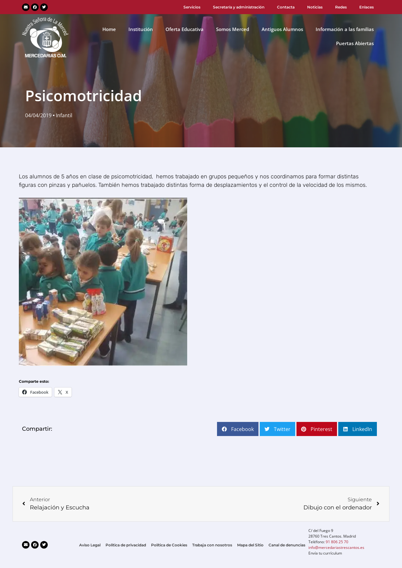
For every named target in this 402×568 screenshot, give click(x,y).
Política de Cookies (169, 545)
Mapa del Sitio (250, 545)
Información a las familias (345, 29)
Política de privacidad (126, 545)
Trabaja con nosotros (212, 545)
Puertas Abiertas (355, 43)
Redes (341, 7)
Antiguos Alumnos (282, 29)
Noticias (315, 7)
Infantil (64, 115)
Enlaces (366, 7)
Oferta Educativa (185, 29)
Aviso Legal (89, 545)
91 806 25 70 (337, 541)
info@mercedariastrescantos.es (336, 547)
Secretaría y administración (238, 7)
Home (109, 29)
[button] (237, 429)
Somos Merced (232, 29)
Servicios (191, 7)
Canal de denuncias (287, 545)
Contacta (286, 7)
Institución (140, 29)
